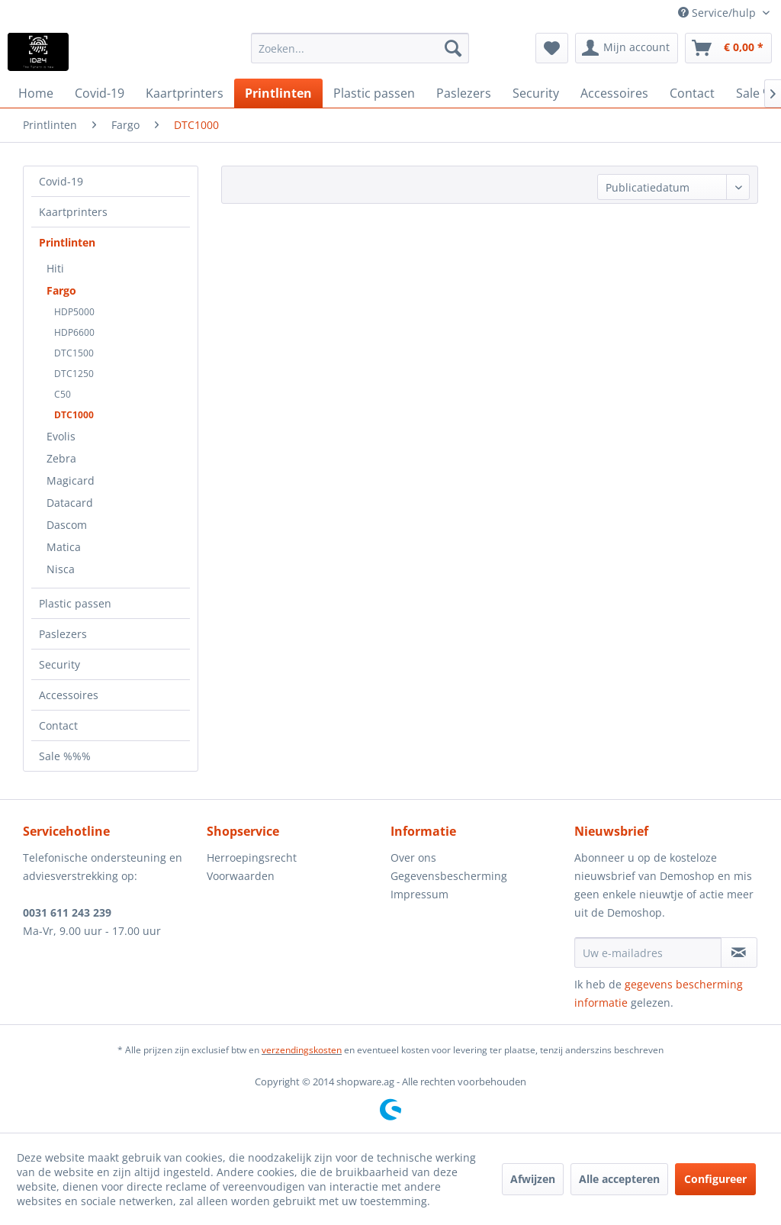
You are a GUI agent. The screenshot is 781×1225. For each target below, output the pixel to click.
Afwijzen (532, 1179)
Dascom (67, 524)
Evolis (61, 436)
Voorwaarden (241, 876)
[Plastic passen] (374, 93)
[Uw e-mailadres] (648, 952)
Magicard (71, 480)
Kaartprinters (73, 212)
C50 (62, 394)
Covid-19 (61, 181)
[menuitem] (360, 48)
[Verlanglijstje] (551, 48)
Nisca (61, 569)
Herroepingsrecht (252, 857)
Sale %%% (65, 756)
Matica (64, 547)
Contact (58, 725)
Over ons (413, 857)
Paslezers (63, 634)
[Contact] (692, 93)
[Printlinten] (278, 93)
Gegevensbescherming (448, 876)
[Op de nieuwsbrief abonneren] (739, 952)
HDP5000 (74, 311)
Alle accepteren (619, 1179)
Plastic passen (75, 603)
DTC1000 (74, 414)
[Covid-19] (99, 93)
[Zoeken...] (360, 48)
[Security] (536, 93)
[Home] (36, 93)
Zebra (61, 458)
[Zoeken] (453, 48)
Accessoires (68, 695)
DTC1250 (74, 373)
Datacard (70, 502)
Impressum (419, 894)
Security (59, 664)
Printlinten (67, 242)
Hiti (55, 268)
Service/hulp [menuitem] (718, 12)
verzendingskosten (302, 1049)
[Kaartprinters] (184, 93)
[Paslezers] (464, 93)
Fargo (61, 290)
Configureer (715, 1179)
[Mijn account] (626, 48)
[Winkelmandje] (728, 48)
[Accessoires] (614, 93)
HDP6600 (74, 332)
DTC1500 (74, 353)
